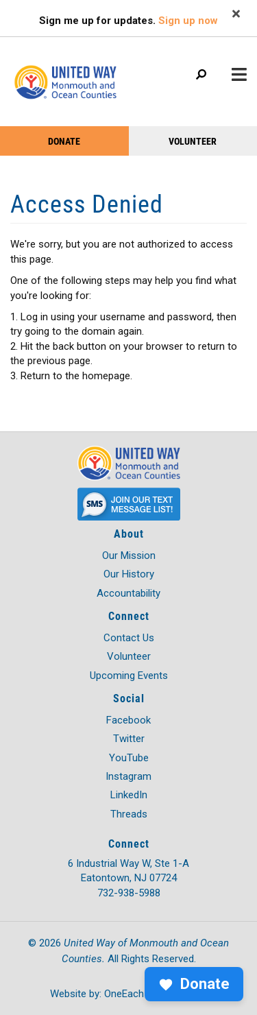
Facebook (128, 720)
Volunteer (129, 656)
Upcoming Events (129, 675)
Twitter (129, 738)
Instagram (128, 776)
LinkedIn (128, 795)
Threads (128, 814)
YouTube (129, 758)
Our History (128, 574)
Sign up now (188, 20)
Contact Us (128, 638)
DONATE (64, 140)
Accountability (128, 593)
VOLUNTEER (193, 140)
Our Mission (129, 555)
